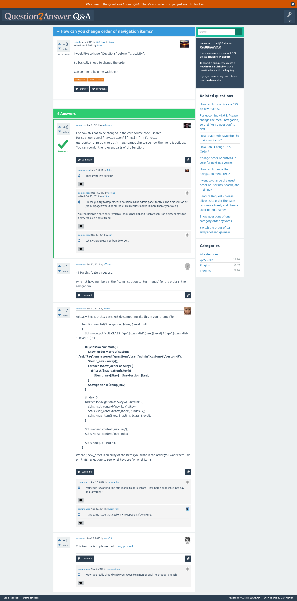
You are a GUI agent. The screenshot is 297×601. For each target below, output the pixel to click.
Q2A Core (100, 42)
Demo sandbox (30, 598)
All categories (209, 254)
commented (84, 170)
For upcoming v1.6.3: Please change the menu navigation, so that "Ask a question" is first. (219, 122)
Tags (159, 18)
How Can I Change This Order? (215, 149)
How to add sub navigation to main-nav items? (219, 138)
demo (164, 4)
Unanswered (144, 18)
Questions (117, 18)
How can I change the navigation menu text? (215, 171)
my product (125, 546)
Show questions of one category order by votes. (216, 219)
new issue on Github (212, 66)
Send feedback (11, 598)
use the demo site (210, 80)
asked (77, 42)
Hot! (130, 18)
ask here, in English (219, 56)
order (100, 79)
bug (227, 70)
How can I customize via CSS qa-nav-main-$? (219, 106)
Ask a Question (187, 18)
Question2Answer (210, 46)
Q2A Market (287, 597)
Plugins (205, 265)
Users (171, 18)
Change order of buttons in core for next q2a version (218, 160)
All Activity (102, 18)
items (91, 79)
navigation (80, 79)
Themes (205, 270)
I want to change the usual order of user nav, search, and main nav (219, 185)
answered (81, 125)
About (212, 18)
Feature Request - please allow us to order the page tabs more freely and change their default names (219, 202)
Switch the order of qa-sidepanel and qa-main (215, 230)
